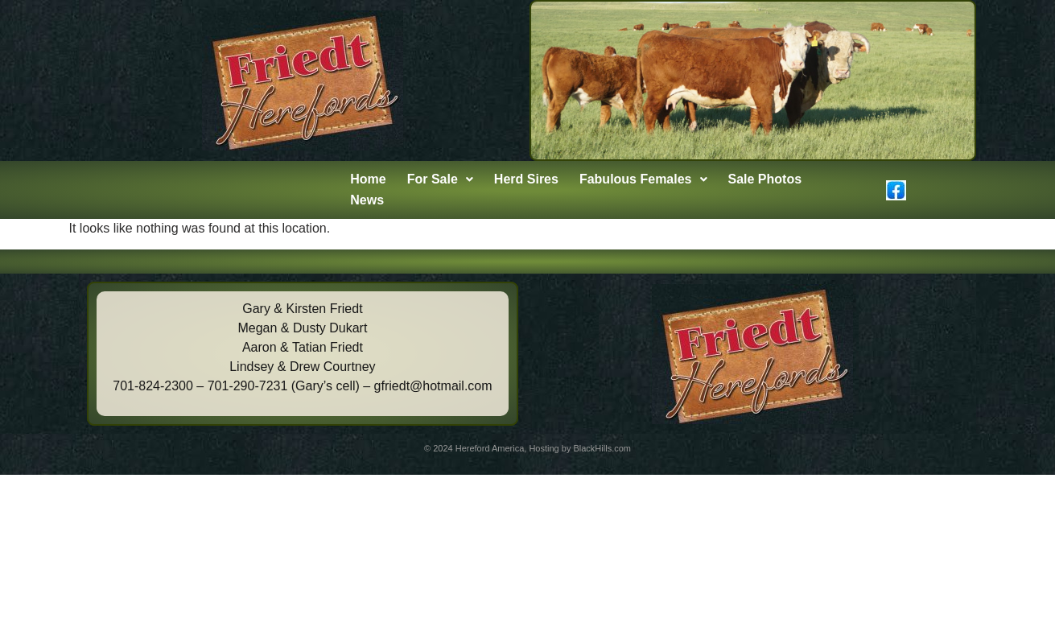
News (367, 200)
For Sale (440, 179)
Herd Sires (526, 179)
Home (367, 179)
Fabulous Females (643, 179)
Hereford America (490, 448)
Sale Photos (765, 179)
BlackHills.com (602, 448)
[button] (440, 179)
